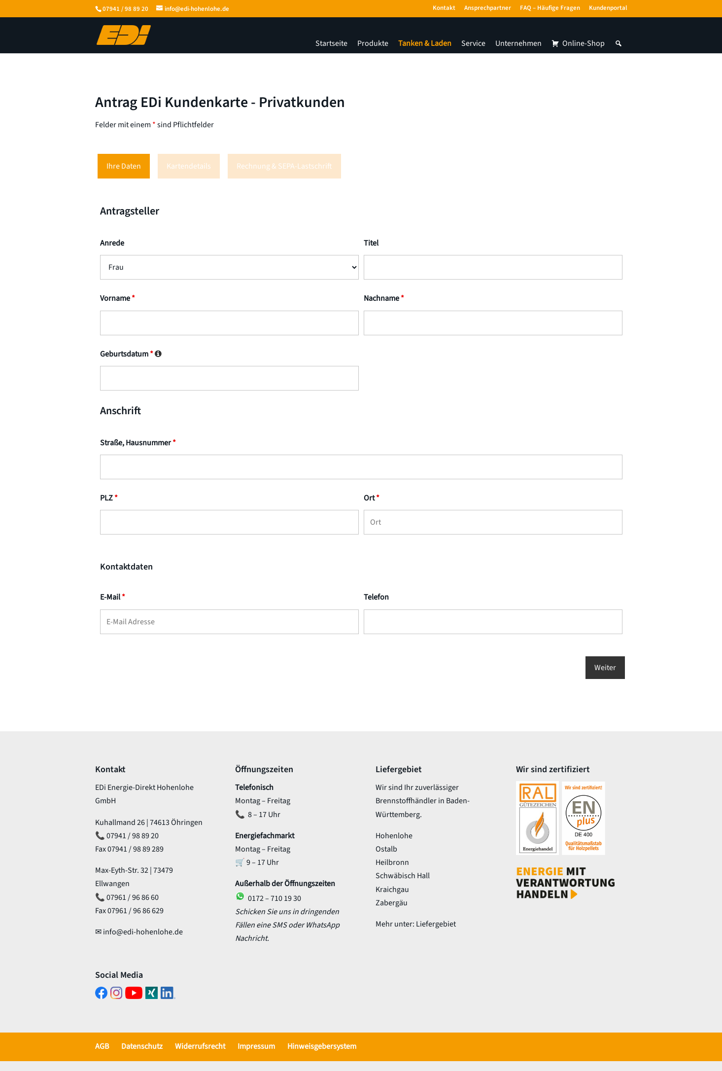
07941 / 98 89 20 (125, 8)
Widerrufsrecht (200, 1046)
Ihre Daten (123, 166)
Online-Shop (583, 43)
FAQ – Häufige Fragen (550, 8)
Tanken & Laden (424, 43)
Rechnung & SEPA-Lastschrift (284, 166)
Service (473, 43)
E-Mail (112, 597)
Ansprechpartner (487, 8)
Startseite (331, 43)
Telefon (376, 597)
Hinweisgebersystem (321, 1046)
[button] (618, 43)
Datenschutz (142, 1046)
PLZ (109, 498)
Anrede (112, 243)
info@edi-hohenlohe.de (143, 932)
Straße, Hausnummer (138, 442)
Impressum (256, 1046)
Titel (371, 243)
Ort (371, 498)
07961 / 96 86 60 (132, 897)
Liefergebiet (436, 924)
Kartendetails (189, 166)
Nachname (384, 298)
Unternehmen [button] (518, 43)
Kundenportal (608, 8)
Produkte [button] (372, 43)
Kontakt (444, 8)
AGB (102, 1046)
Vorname (117, 298)
